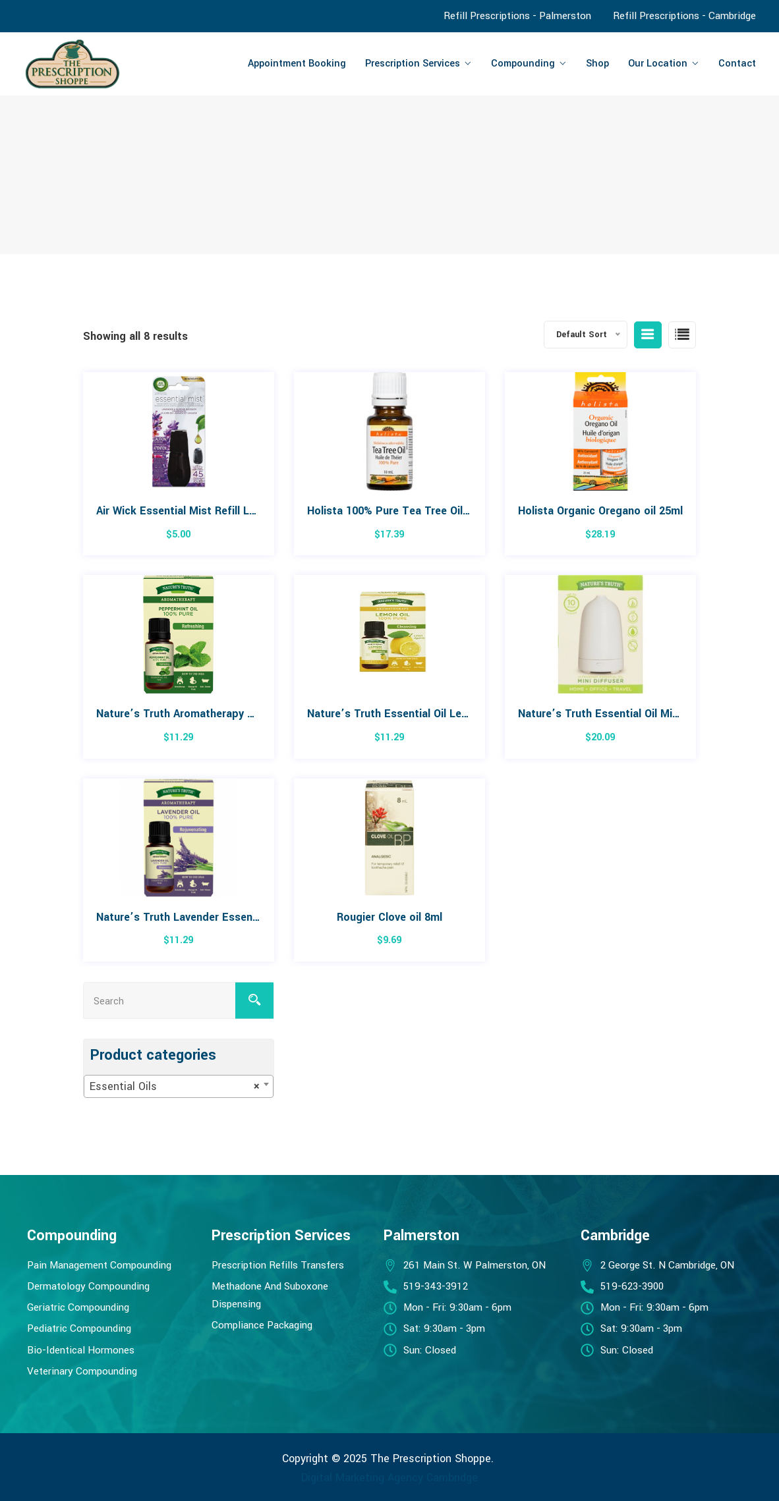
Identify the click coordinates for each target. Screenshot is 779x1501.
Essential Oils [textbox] (175, 1087)
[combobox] (179, 1086)
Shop (597, 63)
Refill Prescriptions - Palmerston (517, 16)
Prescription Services (412, 63)
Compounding (523, 63)
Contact (737, 63)
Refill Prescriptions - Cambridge (684, 16)
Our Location (657, 63)
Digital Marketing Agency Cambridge (389, 1477)
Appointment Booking (297, 63)
